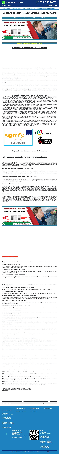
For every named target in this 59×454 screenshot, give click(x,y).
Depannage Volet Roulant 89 (7, 414)
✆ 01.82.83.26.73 (46, 2)
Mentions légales (33, 411)
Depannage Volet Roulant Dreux (8, 421)
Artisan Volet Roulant (6, 5)
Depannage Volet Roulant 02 (7, 422)
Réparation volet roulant (7, 417)
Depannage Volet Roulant (52, 5)
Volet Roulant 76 (5, 419)
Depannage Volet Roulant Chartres (46, 443)
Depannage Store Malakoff (7, 426)
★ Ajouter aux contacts (44, 447)
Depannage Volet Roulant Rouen (8, 423)
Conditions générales (48, 408)
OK (48, 451)
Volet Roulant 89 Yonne (6, 418)
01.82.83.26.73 (19, 437)
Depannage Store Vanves (6, 427)
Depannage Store (5, 413)
